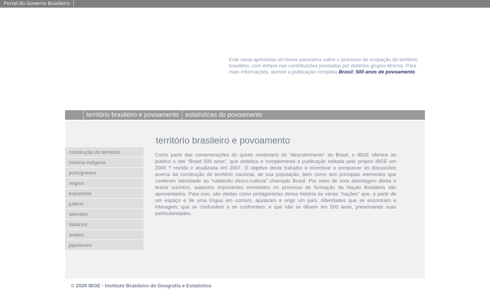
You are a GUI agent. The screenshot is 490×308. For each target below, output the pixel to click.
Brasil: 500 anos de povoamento (377, 72)
